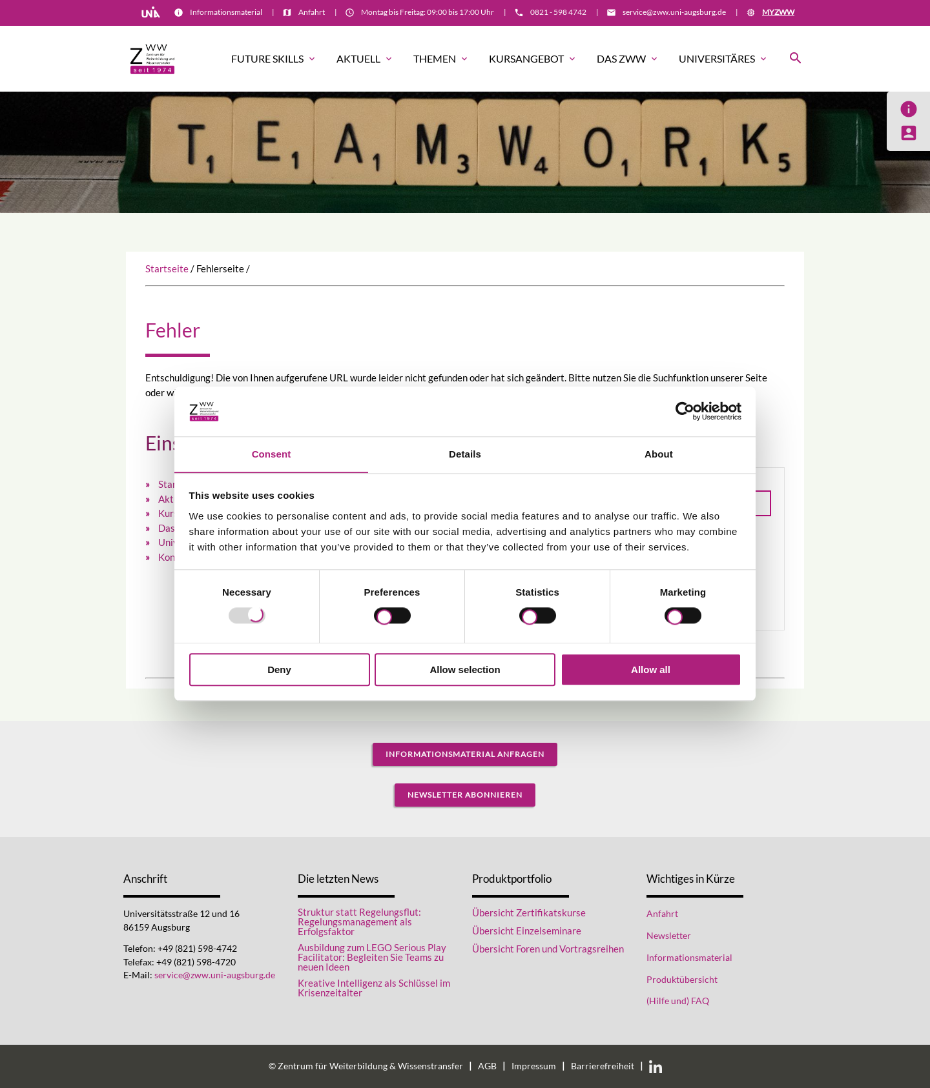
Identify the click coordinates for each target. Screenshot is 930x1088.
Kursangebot (533, 59)
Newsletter (668, 936)
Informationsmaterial (226, 12)
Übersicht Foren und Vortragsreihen (548, 948)
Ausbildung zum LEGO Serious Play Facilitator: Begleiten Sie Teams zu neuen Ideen (372, 957)
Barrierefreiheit (602, 1066)
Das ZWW (628, 59)
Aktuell (365, 59)
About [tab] (659, 453)
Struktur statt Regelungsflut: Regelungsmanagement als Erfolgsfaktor (359, 921)
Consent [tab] (271, 453)
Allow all (650, 669)
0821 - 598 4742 (558, 12)
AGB (487, 1066)
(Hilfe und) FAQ (677, 1001)
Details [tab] (465, 453)
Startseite (167, 268)
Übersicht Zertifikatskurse (529, 912)
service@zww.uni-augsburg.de (674, 12)
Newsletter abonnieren (465, 795)
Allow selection (464, 669)
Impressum (534, 1066)
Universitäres (724, 59)
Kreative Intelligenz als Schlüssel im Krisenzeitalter (374, 988)
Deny (279, 669)
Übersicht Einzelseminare (526, 930)
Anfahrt (311, 12)
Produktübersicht (682, 979)
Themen (441, 59)
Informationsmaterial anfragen (465, 754)
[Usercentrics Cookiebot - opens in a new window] (684, 411)
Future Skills (274, 59)
